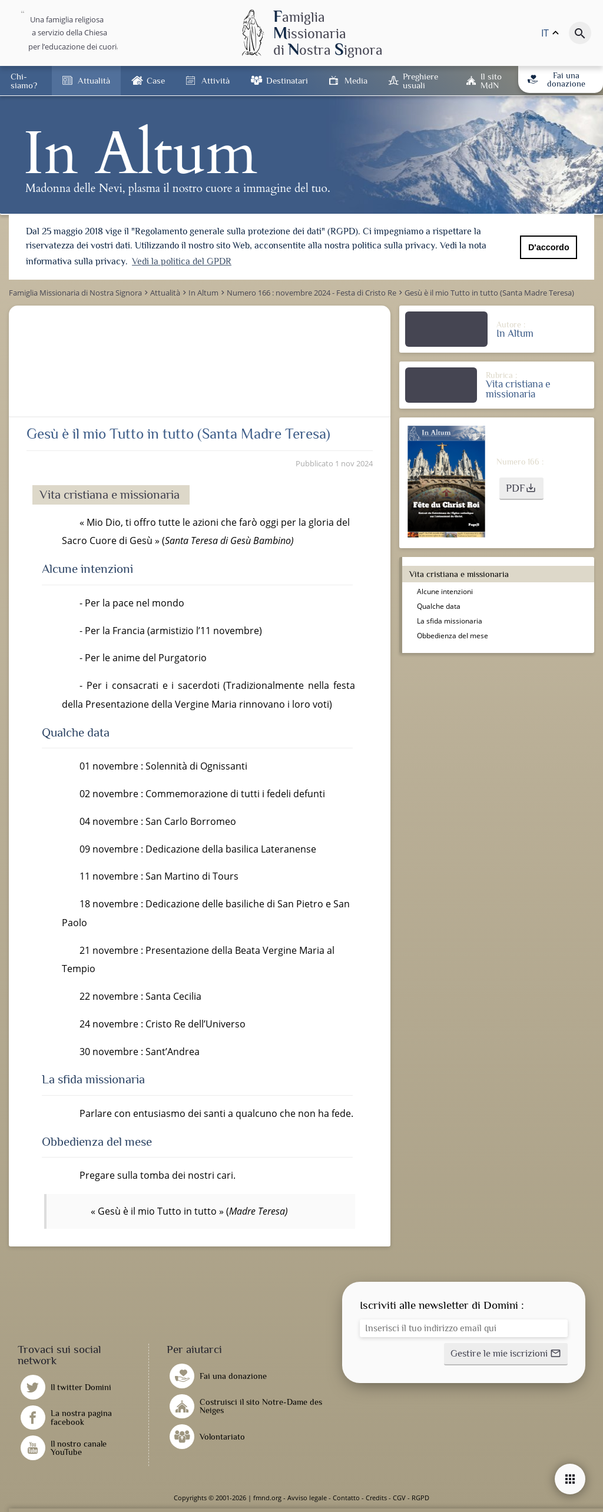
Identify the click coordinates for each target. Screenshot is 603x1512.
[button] (521, 489)
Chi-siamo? (24, 80)
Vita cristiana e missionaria (460, 574)
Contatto (346, 1497)
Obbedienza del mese (452, 636)
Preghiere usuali (420, 80)
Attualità (94, 80)
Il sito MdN (491, 80)
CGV (399, 1497)
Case (156, 80)
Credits (376, 1497)
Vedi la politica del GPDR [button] (181, 261)
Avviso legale (307, 1497)
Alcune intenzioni (446, 591)
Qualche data (438, 606)
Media (355, 80)
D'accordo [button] (548, 247)
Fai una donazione (556, 79)
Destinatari (287, 80)
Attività (215, 80)
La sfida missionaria (449, 621)
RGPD (420, 1497)
